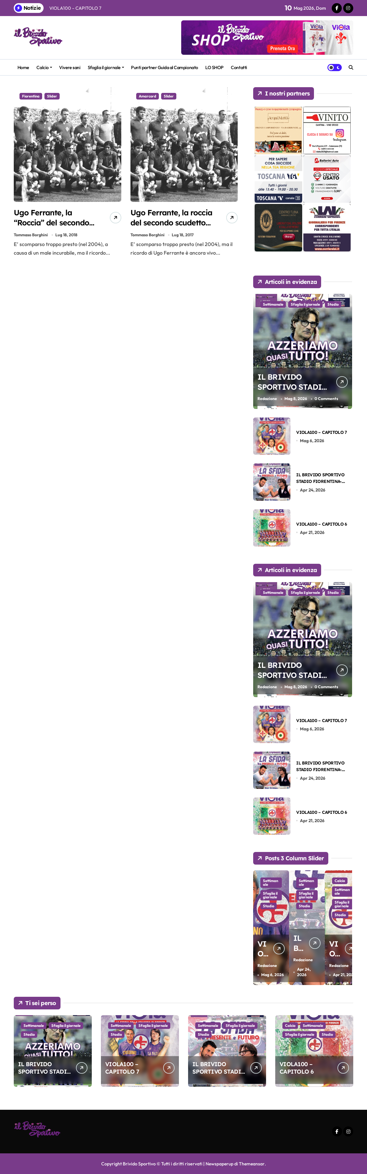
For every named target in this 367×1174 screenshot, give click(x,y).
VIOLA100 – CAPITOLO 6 (321, 524)
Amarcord (147, 96)
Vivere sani (69, 67)
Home (23, 67)
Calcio (44, 67)
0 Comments (326, 398)
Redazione (267, 398)
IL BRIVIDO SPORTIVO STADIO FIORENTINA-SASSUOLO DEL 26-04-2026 (323, 481)
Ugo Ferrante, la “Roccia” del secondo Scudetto (52, 222)
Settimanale (273, 304)
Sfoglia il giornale (106, 67)
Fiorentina (31, 96)
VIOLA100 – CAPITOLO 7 (321, 432)
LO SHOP (214, 67)
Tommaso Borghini (31, 235)
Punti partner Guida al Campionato (164, 67)
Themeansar (252, 1164)
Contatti (239, 67)
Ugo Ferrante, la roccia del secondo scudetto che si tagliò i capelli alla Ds (171, 227)
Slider (52, 96)
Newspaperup (219, 1164)
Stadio (333, 304)
